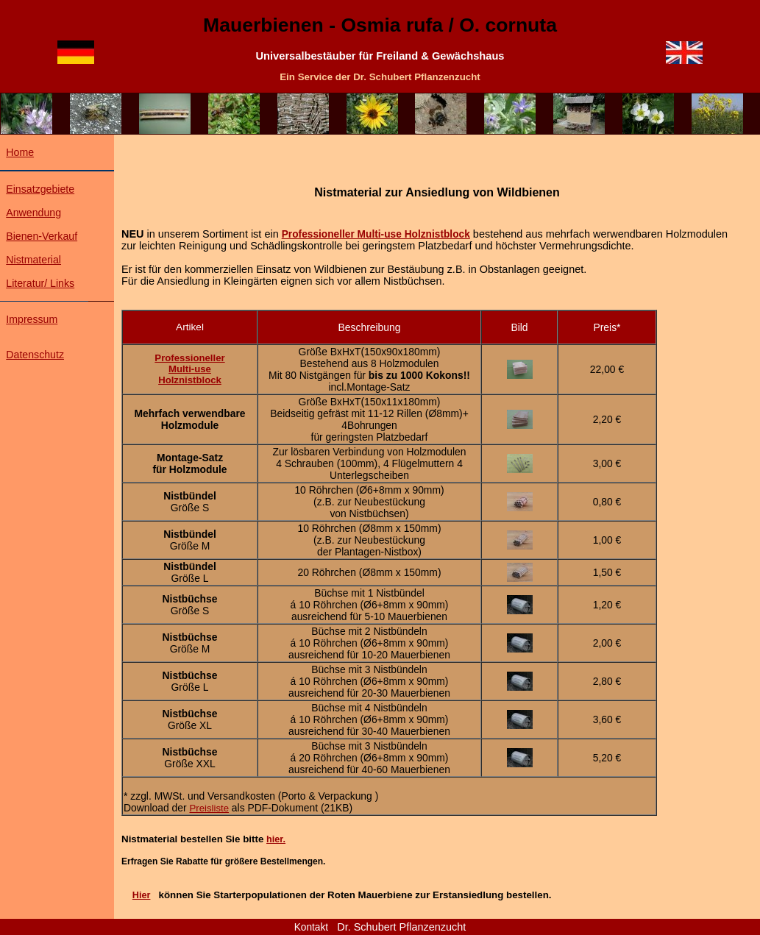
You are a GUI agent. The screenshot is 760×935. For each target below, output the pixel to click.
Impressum (31, 319)
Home (20, 152)
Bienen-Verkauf (41, 236)
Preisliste (209, 808)
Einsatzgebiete (40, 189)
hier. (275, 839)
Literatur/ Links (40, 283)
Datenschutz (35, 354)
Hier (141, 895)
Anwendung (33, 212)
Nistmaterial (33, 260)
